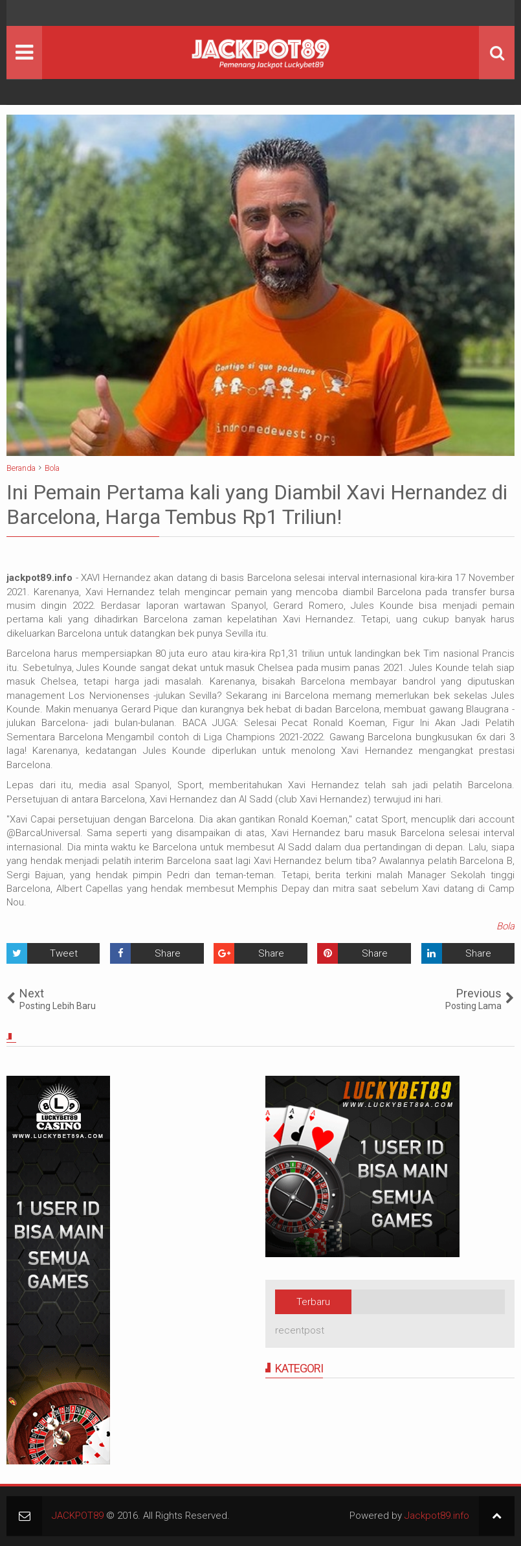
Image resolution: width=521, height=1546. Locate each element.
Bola (505, 926)
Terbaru (313, 1302)
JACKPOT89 (78, 1515)
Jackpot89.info (437, 1515)
